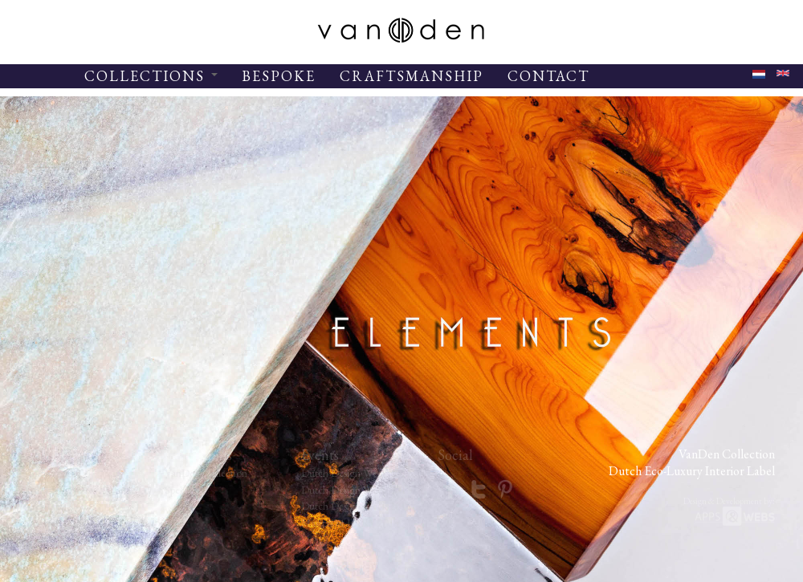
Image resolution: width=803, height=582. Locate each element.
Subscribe (48, 538)
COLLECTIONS (151, 76)
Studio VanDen (61, 489)
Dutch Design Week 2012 (356, 473)
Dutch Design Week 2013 (356, 489)
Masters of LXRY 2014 (350, 522)
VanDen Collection (206, 473)
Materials (47, 554)
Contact (45, 506)
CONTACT (548, 76)
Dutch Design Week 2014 (356, 506)
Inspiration (50, 473)
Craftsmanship (58, 522)
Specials (181, 489)
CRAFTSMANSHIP (411, 76)
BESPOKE (279, 76)
